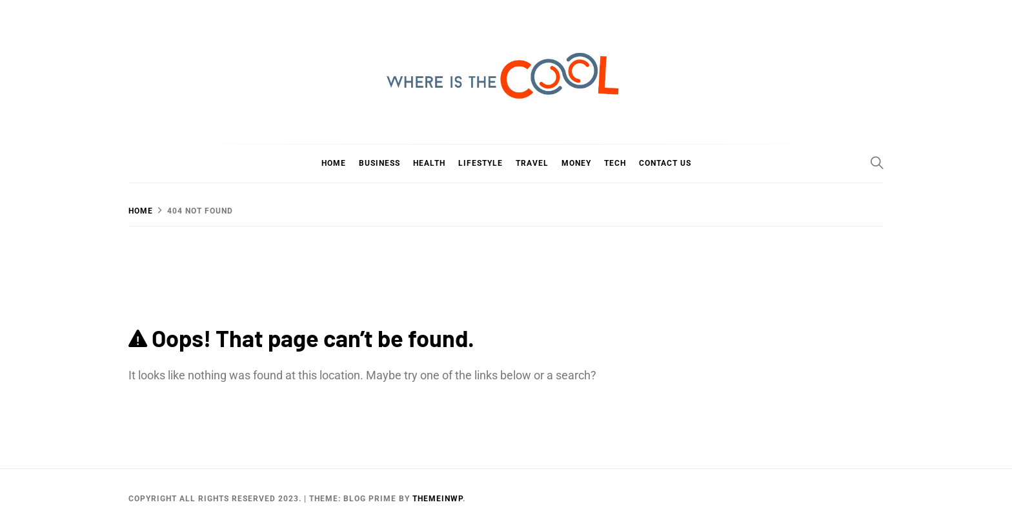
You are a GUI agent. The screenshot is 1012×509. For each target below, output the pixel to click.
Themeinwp (437, 498)
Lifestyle (480, 163)
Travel (532, 163)
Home (333, 163)
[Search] (877, 163)
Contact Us (665, 163)
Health (429, 163)
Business (379, 163)
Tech (615, 163)
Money (576, 163)
